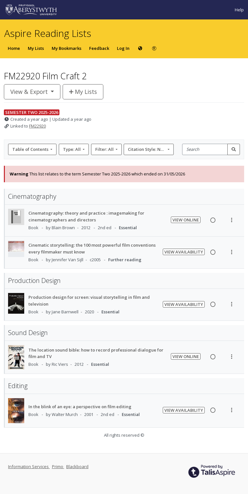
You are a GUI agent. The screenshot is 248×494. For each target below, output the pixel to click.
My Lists (36, 48)
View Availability (183, 252)
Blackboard (77, 466)
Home (14, 48)
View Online (185, 220)
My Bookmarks (66, 48)
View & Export (29, 91)
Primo (58, 466)
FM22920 (37, 126)
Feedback (99, 48)
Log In (123, 48)
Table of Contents (30, 149)
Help (239, 10)
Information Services (29, 466)
